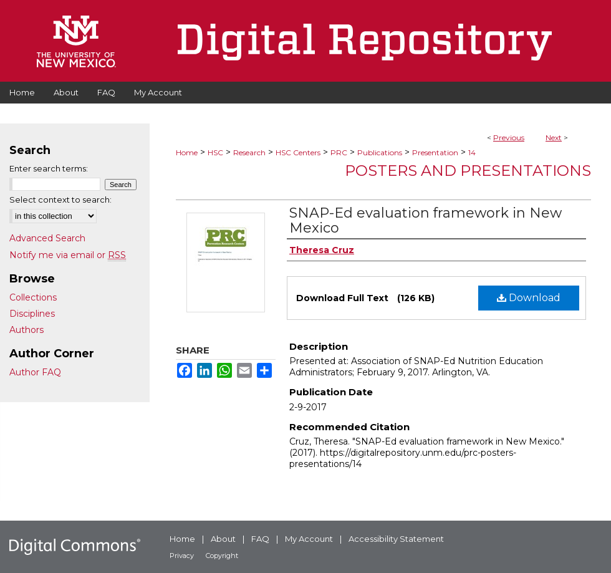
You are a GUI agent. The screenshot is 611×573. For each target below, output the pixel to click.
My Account (309, 539)
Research (249, 152)
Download (528, 298)
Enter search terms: (48, 168)
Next (554, 137)
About (223, 539)
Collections (33, 297)
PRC (338, 152)
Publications (379, 152)
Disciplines (32, 313)
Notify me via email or (67, 255)
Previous (508, 137)
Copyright (222, 555)
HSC (215, 152)
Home (187, 152)
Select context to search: (60, 200)
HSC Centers (298, 152)
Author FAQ (35, 372)
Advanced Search (47, 238)
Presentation (435, 152)
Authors (26, 329)
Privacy (182, 555)
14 (472, 152)
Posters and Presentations (468, 170)
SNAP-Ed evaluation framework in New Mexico (425, 220)
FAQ (260, 539)
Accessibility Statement (396, 539)
